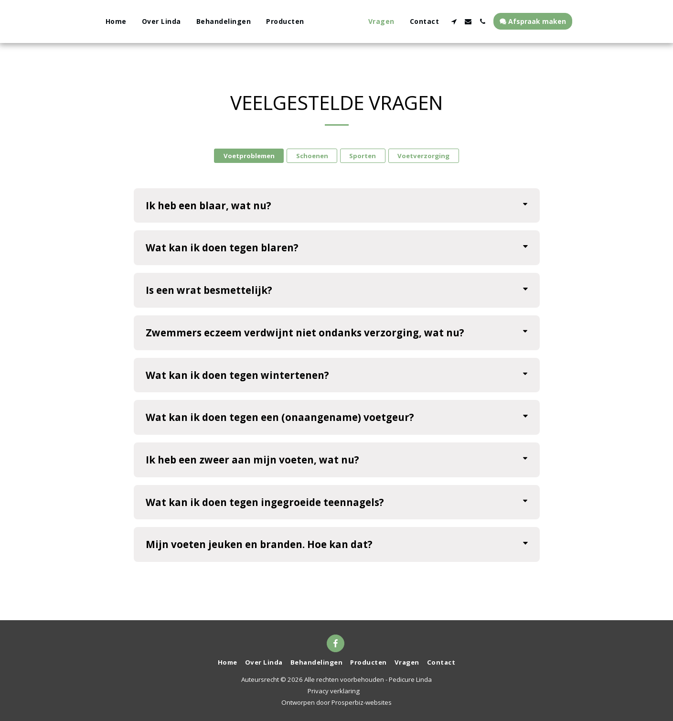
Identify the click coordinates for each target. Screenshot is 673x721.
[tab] (336, 206)
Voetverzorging (423, 155)
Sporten (362, 155)
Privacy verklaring (334, 691)
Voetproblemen (249, 155)
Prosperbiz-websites (361, 702)
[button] (474, 21)
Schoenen (312, 155)
